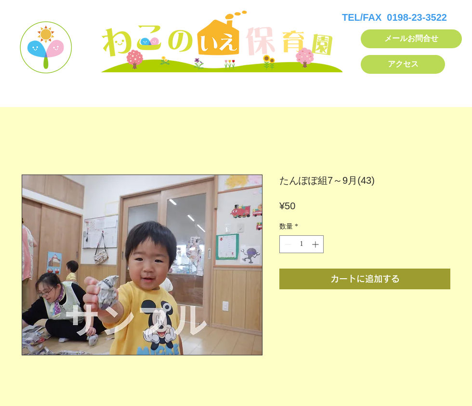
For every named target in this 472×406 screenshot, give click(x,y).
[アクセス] (403, 64)
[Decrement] (287, 244)
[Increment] (316, 244)
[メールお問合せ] (411, 38)
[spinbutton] (301, 244)
